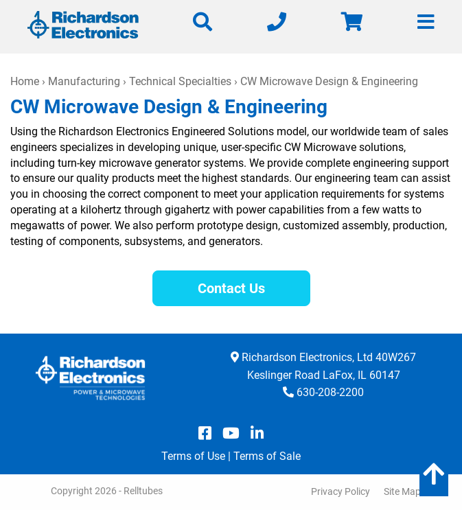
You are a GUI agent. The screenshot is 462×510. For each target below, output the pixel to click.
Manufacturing (84, 81)
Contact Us (231, 288)
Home (24, 81)
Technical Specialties (180, 81)
